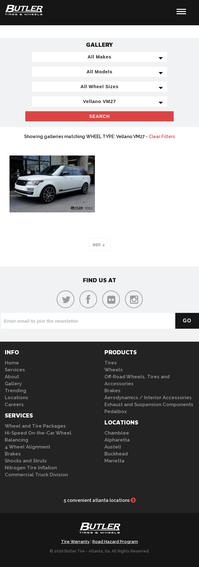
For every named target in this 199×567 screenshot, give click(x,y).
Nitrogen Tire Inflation (31, 468)
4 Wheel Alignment (27, 447)
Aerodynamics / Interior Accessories (148, 397)
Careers (14, 404)
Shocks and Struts (26, 461)
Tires (110, 363)
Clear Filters (162, 136)
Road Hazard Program (115, 541)
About (12, 377)
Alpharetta (117, 440)
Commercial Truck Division (36, 475)
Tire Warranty (75, 541)
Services (15, 370)
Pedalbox (115, 411)
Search (99, 116)
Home (12, 363)
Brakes (13, 454)
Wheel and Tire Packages (35, 426)
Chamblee (116, 433)
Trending (15, 390)
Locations (16, 397)
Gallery (13, 384)
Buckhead (116, 454)
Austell (112, 447)
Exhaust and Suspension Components (148, 404)
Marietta (114, 461)
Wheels (113, 370)
